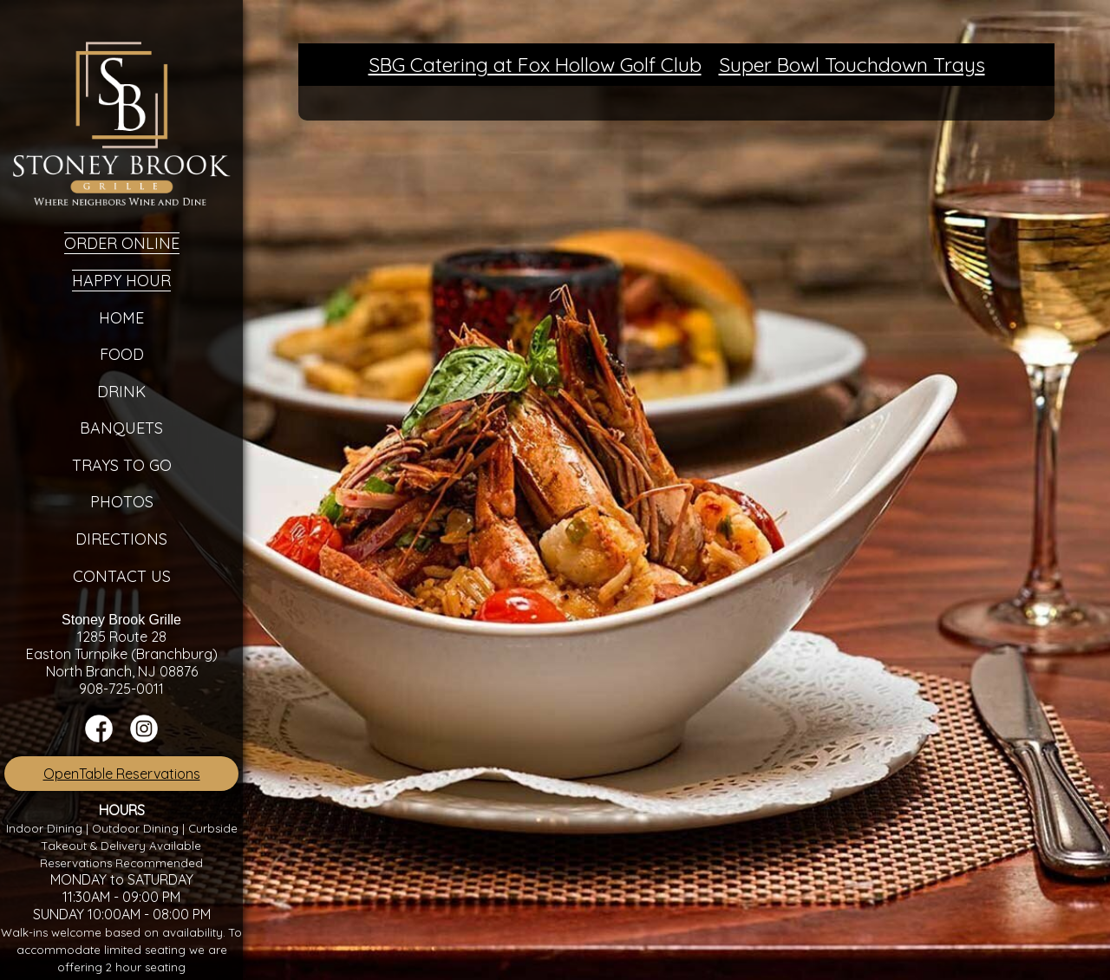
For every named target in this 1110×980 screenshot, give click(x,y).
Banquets (121, 428)
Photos (121, 502)
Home (121, 318)
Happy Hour (121, 281)
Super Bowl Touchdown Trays (852, 64)
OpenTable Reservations (121, 773)
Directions (121, 539)
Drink (121, 392)
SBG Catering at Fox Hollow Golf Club (535, 64)
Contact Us (122, 576)
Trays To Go (122, 465)
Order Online (122, 243)
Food (122, 354)
